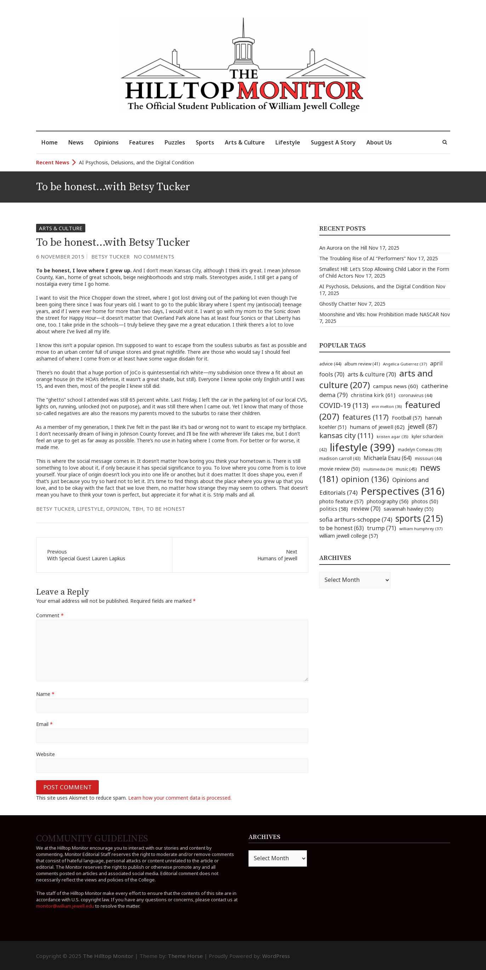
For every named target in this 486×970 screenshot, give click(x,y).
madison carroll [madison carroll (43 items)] (339, 458)
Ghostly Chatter (337, 303)
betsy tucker (55, 508)
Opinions (106, 142)
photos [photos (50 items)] (425, 501)
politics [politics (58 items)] (333, 508)
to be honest (165, 508)
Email (44, 724)
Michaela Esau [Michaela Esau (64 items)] (388, 458)
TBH (137, 508)
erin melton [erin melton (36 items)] (387, 406)
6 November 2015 (60, 256)
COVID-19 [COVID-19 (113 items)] (343, 405)
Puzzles (175, 142)
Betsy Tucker (110, 256)
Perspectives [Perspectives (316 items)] (403, 491)
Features (141, 142)
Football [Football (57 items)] (407, 417)
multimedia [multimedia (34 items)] (378, 469)
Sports (205, 142)
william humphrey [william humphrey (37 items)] (420, 528)
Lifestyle (287, 142)
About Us (379, 142)
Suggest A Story (333, 142)
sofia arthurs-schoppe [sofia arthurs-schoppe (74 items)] (355, 519)
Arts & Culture (245, 142)
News (76, 142)
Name (45, 694)
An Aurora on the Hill (343, 247)
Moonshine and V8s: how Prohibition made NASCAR (379, 314)
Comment (50, 615)
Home (49, 142)
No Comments (154, 256)
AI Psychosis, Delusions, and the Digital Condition (136, 162)
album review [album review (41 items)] (362, 364)
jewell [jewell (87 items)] (422, 426)
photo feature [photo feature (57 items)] (341, 501)
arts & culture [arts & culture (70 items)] (372, 374)
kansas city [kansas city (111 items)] (346, 435)
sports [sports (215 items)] (419, 518)
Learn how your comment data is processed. (179, 797)
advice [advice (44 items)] (330, 364)
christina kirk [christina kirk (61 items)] (373, 394)
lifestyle (90, 508)
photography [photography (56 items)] (387, 501)
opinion (117, 508)
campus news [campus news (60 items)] (395, 386)
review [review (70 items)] (366, 508)
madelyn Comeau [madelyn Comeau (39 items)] (420, 449)
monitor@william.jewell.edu (65, 906)
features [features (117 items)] (365, 417)
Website (45, 754)
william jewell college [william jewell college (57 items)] (348, 535)
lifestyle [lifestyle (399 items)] (362, 447)
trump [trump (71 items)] (381, 528)
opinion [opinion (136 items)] (365, 479)
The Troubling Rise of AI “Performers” (362, 258)
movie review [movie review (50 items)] (339, 468)
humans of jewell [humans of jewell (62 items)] (377, 426)
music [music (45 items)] (406, 469)
